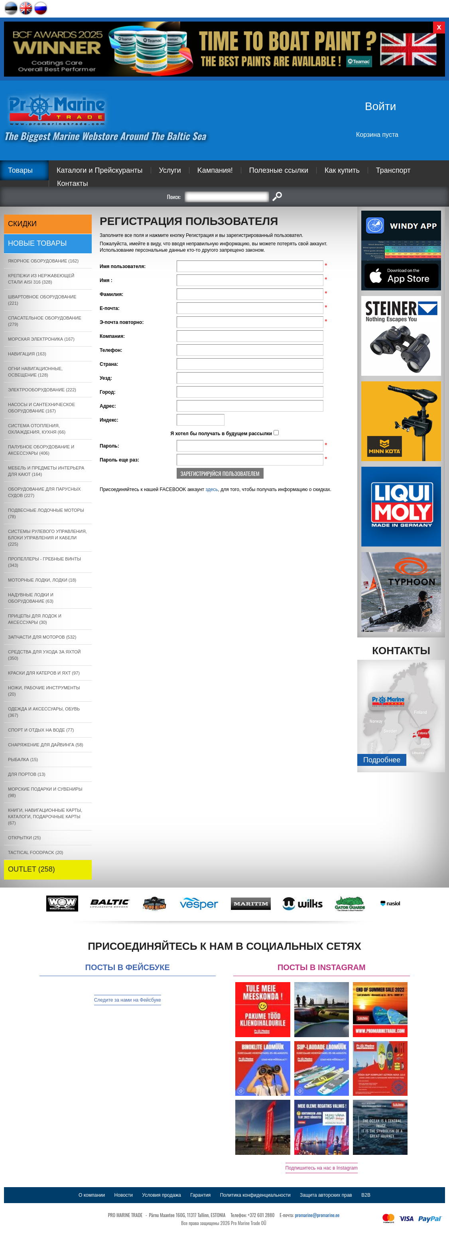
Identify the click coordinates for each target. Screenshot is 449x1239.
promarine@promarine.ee (317, 1214)
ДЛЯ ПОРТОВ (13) (26, 774)
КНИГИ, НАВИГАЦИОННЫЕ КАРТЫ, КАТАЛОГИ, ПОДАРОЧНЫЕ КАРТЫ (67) (45, 816)
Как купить (342, 170)
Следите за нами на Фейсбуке (127, 1000)
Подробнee (381, 760)
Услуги (170, 170)
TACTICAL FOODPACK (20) (35, 852)
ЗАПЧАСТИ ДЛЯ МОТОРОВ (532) (42, 637)
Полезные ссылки (278, 170)
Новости (123, 1195)
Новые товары (37, 243)
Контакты (72, 183)
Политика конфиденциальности (255, 1195)
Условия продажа (161, 1195)
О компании (92, 1195)
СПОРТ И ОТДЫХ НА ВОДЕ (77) (41, 730)
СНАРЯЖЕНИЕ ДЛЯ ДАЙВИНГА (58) (45, 744)
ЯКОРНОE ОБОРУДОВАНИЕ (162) (43, 260)
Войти (380, 106)
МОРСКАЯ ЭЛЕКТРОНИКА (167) (41, 339)
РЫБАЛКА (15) (23, 759)
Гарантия (200, 1195)
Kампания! (215, 170)
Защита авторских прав (326, 1195)
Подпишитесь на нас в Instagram (322, 1168)
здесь (211, 489)
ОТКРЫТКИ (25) (24, 837)
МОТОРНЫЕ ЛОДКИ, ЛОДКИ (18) (42, 580)
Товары (20, 170)
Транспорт (393, 170)
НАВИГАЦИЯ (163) (27, 353)
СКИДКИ (22, 224)
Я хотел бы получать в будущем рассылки (221, 433)
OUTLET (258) (31, 869)
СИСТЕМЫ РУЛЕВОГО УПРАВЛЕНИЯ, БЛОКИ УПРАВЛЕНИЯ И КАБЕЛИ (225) (47, 538)
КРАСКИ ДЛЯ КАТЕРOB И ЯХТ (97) (44, 673)
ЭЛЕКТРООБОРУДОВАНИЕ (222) (42, 389)
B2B (365, 1195)
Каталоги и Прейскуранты (100, 170)
